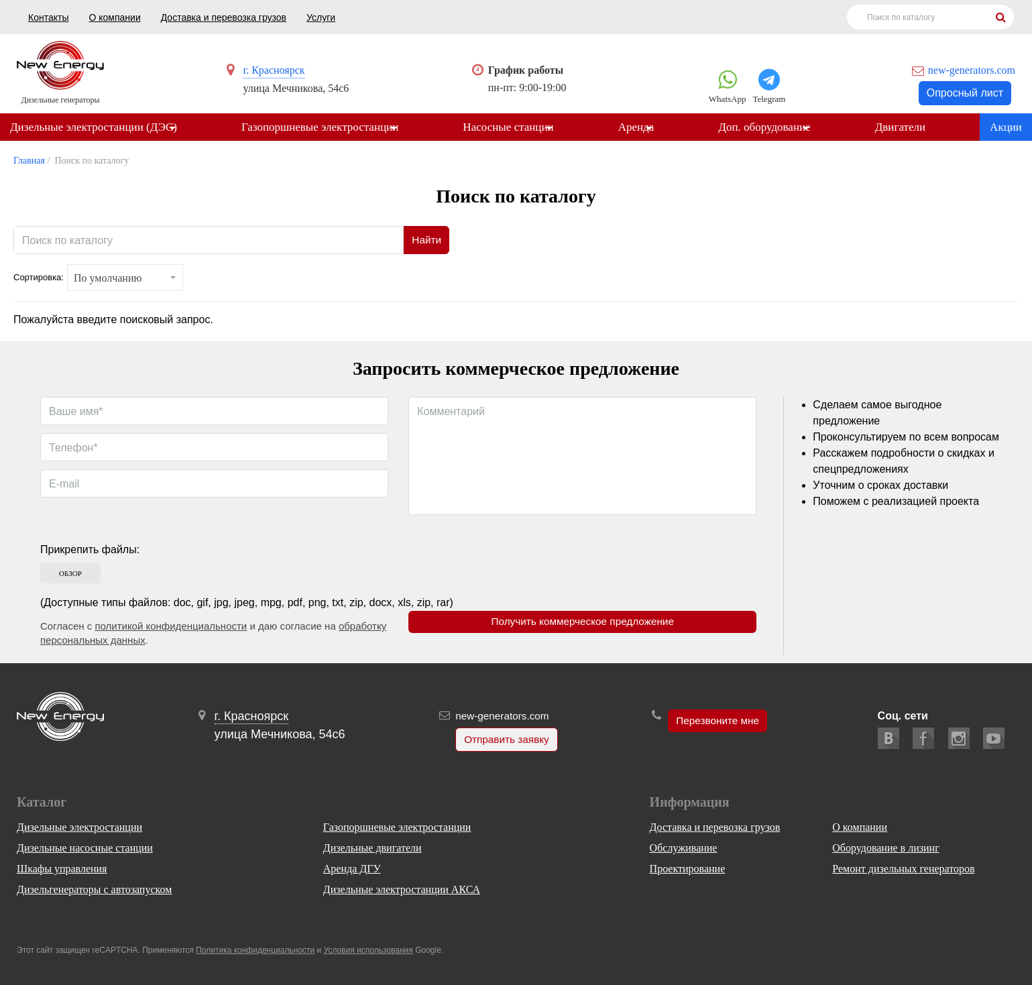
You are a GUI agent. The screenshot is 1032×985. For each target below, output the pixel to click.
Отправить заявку (504, 740)
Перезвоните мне (717, 721)
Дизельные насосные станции (85, 848)
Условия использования (368, 950)
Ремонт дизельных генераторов (903, 868)
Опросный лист (965, 93)
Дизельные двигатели (372, 848)
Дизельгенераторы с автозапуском (94, 889)
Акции (1006, 127)
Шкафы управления (62, 868)
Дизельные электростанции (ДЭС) (93, 127)
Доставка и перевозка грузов (223, 17)
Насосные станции (512, 127)
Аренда (642, 127)
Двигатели (911, 127)
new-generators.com (971, 70)
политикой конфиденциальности (171, 627)
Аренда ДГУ (352, 868)
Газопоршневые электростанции (321, 127)
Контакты (48, 17)
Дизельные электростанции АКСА (401, 889)
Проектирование (688, 868)
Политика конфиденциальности (255, 950)
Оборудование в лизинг (885, 848)
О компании (114, 17)
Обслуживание (684, 848)
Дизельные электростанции (79, 827)
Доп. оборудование (773, 127)
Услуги (320, 17)
